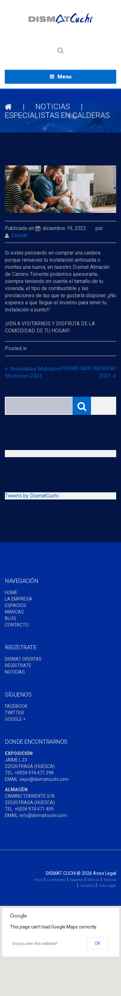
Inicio (38, 879)
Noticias (110, 879)
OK (97, 943)
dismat (19, 235)
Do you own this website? (35, 943)
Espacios (76, 879)
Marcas (93, 879)
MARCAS (14, 611)
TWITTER (14, 712)
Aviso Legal (104, 873)
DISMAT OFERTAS (23, 659)
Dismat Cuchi (61, 873)
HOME (11, 592)
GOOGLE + (15, 719)
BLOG (10, 618)
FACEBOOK (16, 706)
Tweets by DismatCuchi (31, 496)
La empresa (56, 879)
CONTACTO (17, 624)
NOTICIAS (52, 106)
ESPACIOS (15, 605)
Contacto (87, 885)
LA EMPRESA (18, 599)
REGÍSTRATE (18, 665)
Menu (64, 77)
